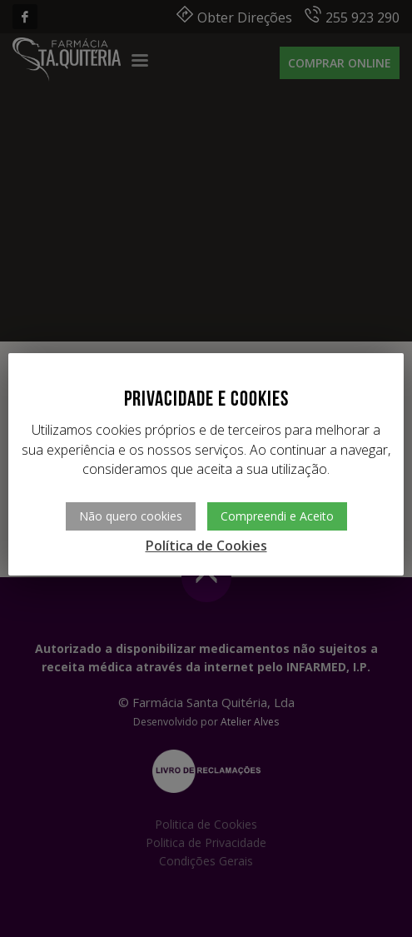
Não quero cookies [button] (130, 516)
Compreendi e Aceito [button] (277, 516)
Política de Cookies (206, 545)
